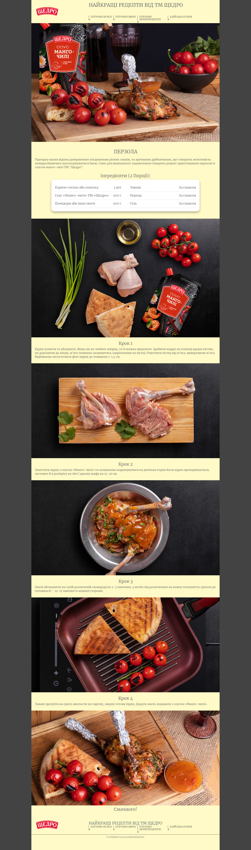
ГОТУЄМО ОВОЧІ (125, 16)
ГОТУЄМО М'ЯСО (101, 16)
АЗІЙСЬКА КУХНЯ (181, 16)
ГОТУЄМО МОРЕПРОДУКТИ (150, 18)
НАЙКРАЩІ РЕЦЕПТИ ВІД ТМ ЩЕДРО (136, 5)
